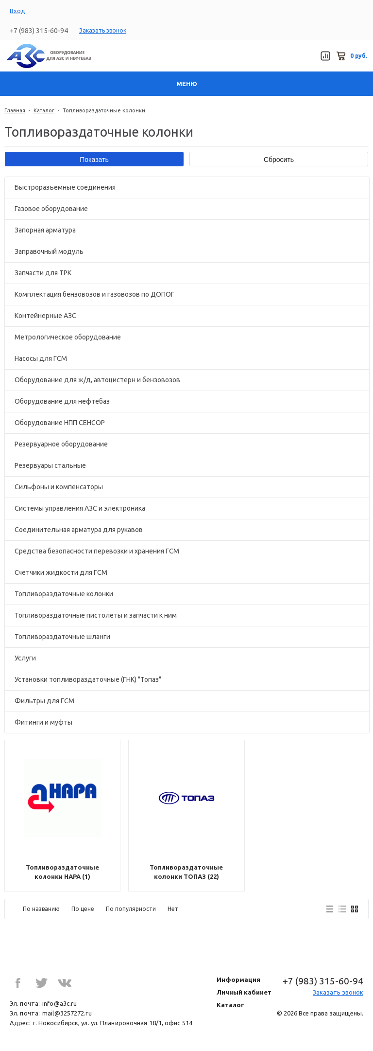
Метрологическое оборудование (68, 337)
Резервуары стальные (50, 465)
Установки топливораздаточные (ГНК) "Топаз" (88, 679)
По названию (41, 909)
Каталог (44, 110)
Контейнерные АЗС (45, 316)
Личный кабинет (244, 992)
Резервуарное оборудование (61, 444)
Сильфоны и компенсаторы (59, 487)
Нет (173, 909)
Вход (17, 10)
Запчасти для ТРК (43, 273)
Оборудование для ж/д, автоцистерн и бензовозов (97, 380)
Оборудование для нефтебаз (62, 401)
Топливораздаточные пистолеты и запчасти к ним (96, 615)
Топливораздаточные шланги (62, 637)
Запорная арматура (45, 230)
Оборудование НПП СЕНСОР (60, 423)
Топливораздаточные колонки (64, 594)
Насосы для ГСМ (41, 358)
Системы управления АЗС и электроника (80, 508)
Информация (238, 979)
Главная (14, 110)
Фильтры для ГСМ (44, 701)
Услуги (25, 658)
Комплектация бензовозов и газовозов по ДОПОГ (94, 294)
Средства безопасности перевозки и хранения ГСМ (97, 551)
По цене (82, 909)
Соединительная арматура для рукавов (79, 530)
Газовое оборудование (51, 209)
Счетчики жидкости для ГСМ (61, 572)
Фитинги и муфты (43, 722)
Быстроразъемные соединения (65, 187)
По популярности (131, 909)
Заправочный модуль (49, 251)
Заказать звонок (102, 30)
